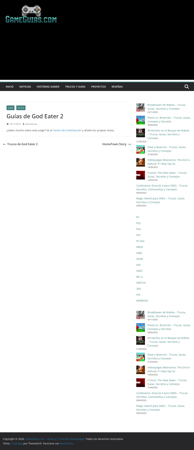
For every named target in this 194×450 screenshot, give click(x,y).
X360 (139, 253)
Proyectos (98, 86)
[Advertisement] (97, 54)
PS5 (138, 235)
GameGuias (31, 124)
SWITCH (141, 282)
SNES (139, 270)
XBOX (139, 247)
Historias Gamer (48, 86)
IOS (138, 294)
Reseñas (117, 86)
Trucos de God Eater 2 (20, 144)
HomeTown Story (116, 144)
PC (137, 217)
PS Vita (21, 108)
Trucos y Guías (75, 86)
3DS (138, 288)
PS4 (138, 229)
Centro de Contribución (67, 130)
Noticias (25, 86)
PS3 (138, 223)
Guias (10, 108)
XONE (139, 259)
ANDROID (142, 300)
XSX (138, 265)
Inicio (10, 86)
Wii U (139, 276)
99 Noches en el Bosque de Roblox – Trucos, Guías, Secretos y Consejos (168, 134)
